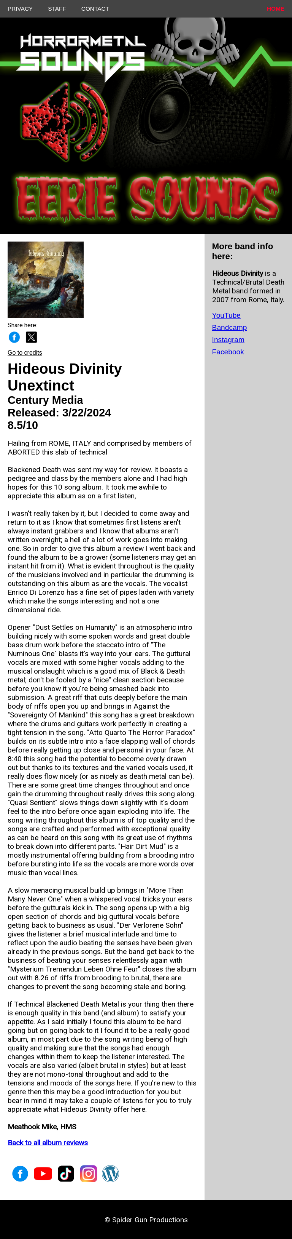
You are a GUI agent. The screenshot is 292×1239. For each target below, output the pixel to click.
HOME (275, 8)
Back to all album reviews (48, 1142)
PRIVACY (20, 8)
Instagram (228, 340)
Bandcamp (229, 327)
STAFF (57, 8)
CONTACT (95, 8)
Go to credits (25, 352)
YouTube (226, 315)
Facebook (228, 352)
